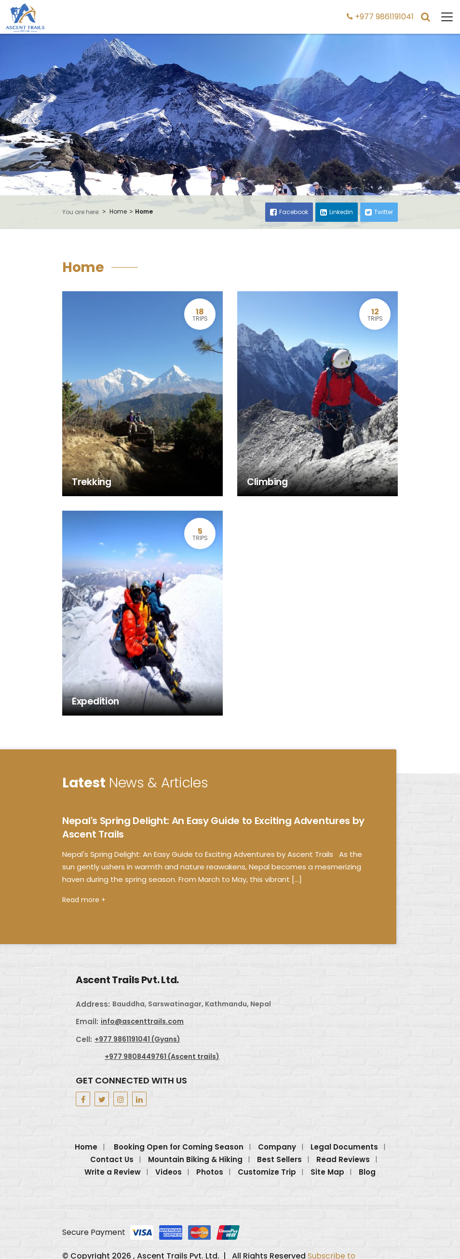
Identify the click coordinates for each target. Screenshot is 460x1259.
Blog (367, 1172)
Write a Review (112, 1172)
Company (277, 1147)
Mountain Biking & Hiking (195, 1159)
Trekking (91, 482)
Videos (168, 1172)
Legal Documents (344, 1147)
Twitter (379, 212)
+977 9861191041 (380, 16)
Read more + (84, 900)
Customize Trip (267, 1172)
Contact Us (112, 1159)
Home (118, 212)
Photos (209, 1172)
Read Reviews (343, 1159)
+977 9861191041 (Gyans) (137, 1039)
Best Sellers (279, 1159)
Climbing (267, 482)
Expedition (95, 701)
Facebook (289, 212)
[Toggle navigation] (442, 17)
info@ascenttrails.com (142, 1021)
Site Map (327, 1172)
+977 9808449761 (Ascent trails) (162, 1056)
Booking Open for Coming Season (179, 1147)
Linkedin (336, 212)
